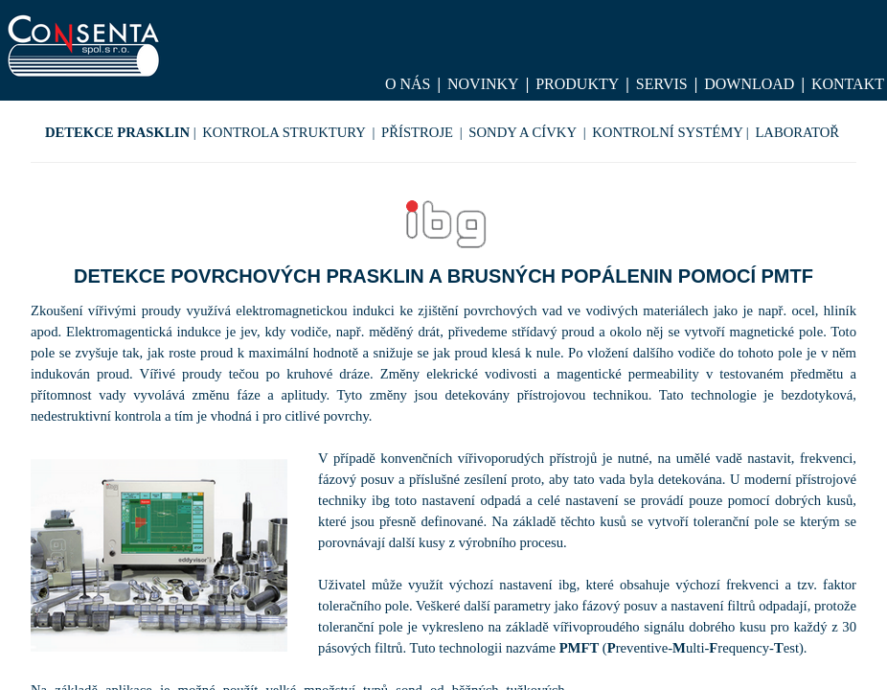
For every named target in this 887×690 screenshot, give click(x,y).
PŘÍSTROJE (417, 132)
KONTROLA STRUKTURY (284, 132)
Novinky (483, 84)
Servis (662, 84)
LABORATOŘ (797, 132)
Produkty (577, 84)
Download (749, 84)
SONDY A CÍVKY (522, 132)
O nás (408, 84)
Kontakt (847, 84)
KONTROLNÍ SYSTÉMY (667, 132)
